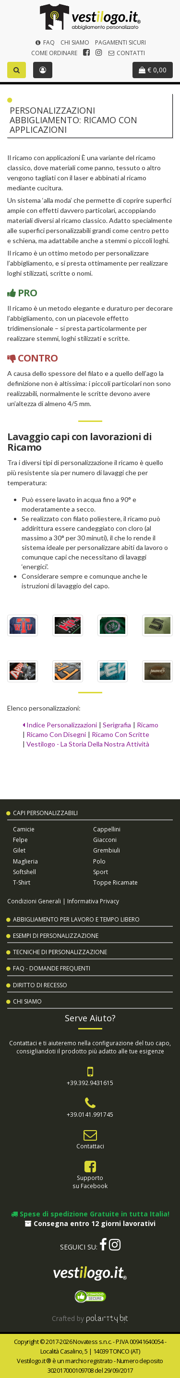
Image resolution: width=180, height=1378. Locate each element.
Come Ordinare (54, 53)
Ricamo (147, 725)
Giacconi (105, 840)
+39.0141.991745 (90, 1114)
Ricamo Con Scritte (120, 734)
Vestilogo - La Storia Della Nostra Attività (87, 744)
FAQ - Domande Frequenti (51, 968)
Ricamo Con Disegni (56, 734)
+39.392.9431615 (90, 1082)
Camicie (24, 829)
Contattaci (90, 1146)
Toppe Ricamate (115, 882)
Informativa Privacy (93, 901)
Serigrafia (117, 725)
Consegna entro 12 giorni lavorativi (90, 1223)
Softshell (24, 872)
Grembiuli (106, 850)
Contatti (126, 53)
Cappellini (106, 829)
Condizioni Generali (34, 901)
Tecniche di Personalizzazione (60, 952)
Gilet (19, 850)
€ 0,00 (153, 69)
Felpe (20, 840)
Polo (99, 861)
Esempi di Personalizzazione (55, 936)
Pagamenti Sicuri (120, 42)
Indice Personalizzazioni (60, 725)
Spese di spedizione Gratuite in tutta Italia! (90, 1213)
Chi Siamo (74, 42)
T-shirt (21, 882)
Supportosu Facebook (90, 1182)
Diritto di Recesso (40, 985)
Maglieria (25, 861)
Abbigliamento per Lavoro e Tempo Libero (76, 919)
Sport (100, 872)
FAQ (44, 42)
